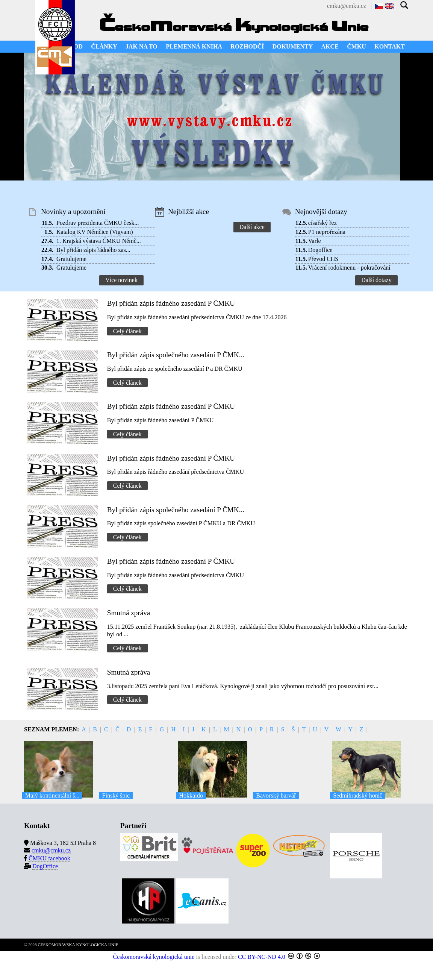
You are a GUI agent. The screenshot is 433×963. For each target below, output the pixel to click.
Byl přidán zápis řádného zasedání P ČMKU (171, 303)
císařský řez (322, 223)
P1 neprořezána (326, 232)
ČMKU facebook (49, 858)
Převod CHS (323, 259)
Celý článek (127, 331)
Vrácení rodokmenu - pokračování (349, 267)
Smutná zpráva (128, 613)
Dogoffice (320, 250)
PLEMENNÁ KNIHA (194, 46)
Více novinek (121, 280)
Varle (314, 241)
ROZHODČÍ (247, 46)
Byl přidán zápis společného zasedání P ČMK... (175, 355)
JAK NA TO (141, 46)
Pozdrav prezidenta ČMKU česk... (97, 223)
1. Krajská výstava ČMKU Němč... (98, 241)
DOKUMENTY (293, 46)
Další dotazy (376, 280)
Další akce (252, 227)
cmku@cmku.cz (346, 6)
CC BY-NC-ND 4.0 (261, 957)
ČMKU (356, 46)
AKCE (330, 46)
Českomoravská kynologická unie (154, 957)
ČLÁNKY (104, 46)
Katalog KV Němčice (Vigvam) (94, 232)
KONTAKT (389, 46)
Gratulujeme (71, 259)
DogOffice (45, 866)
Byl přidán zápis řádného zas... (93, 250)
